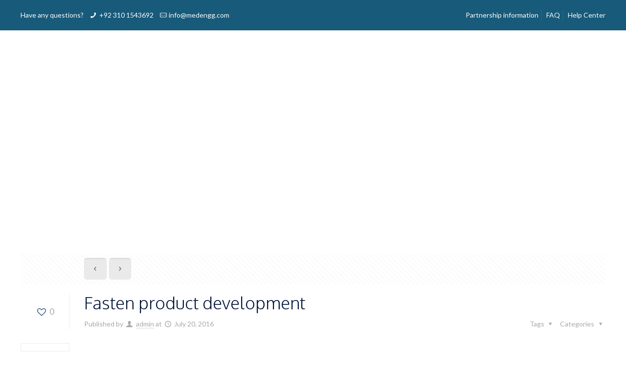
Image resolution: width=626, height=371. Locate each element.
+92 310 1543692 (126, 15)
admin (145, 324)
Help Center (586, 15)
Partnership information (502, 15)
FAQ (553, 15)
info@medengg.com (199, 15)
